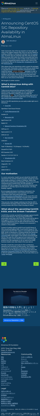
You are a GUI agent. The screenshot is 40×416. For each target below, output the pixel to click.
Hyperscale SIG (8, 63)
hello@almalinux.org (8, 352)
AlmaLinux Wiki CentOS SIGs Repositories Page (19, 97)
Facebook (24, 373)
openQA (3, 381)
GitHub (3, 363)
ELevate (3, 373)
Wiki (2, 357)
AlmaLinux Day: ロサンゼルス (16, 8)
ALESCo (3, 361)
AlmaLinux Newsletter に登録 (13, 320)
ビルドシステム (6, 383)
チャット (24, 359)
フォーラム (24, 361)
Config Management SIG (12, 111)
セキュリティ (5, 385)
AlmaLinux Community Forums (10, 251)
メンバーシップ (6, 371)
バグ (2, 365)
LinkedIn (24, 375)
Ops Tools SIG (9, 138)
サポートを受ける (26, 357)
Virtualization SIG (29, 62)
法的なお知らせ (6, 391)
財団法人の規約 (6, 401)
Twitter (3, 254)
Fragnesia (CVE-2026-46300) (8, 11)
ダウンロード (5, 369)
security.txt (4, 375)
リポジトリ (4, 367)
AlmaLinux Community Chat (22, 249)
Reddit (10, 254)
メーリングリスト (6, 377)
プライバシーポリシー (8, 393)
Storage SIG (20, 62)
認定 (2, 359)
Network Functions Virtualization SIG (15, 126)
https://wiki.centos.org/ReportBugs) (11, 196)
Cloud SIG (8, 106)
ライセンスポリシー (7, 397)
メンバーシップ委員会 (8, 405)
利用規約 (4, 395)
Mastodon (24, 371)
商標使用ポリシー (6, 399)
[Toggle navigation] (36, 3)
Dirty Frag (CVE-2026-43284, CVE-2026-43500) (19, 9)
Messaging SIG (9, 117)
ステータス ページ (7, 379)
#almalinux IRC (26, 377)
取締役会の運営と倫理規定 (9, 403)
